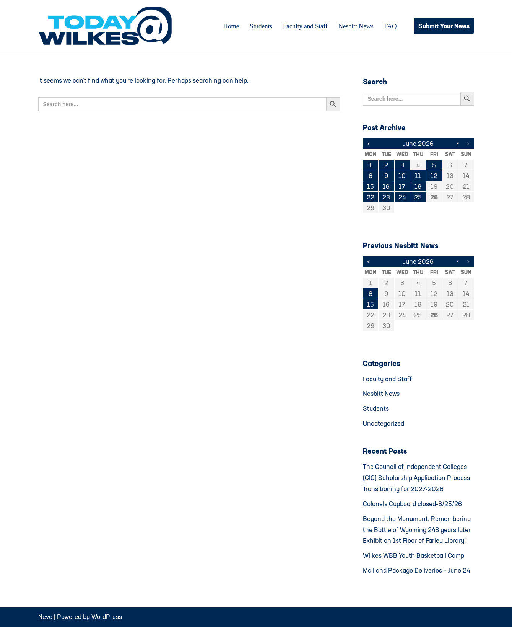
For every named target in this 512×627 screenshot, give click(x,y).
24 (402, 197)
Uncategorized (383, 423)
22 (370, 197)
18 (417, 186)
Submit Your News (444, 26)
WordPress (106, 616)
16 (386, 186)
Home (231, 26)
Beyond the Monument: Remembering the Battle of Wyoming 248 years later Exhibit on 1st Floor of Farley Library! (417, 529)
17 (402, 186)
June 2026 (418, 143)
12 (434, 175)
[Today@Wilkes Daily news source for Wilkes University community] (107, 26)
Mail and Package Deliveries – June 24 (416, 570)
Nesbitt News (356, 26)
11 (418, 175)
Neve (45, 616)
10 (402, 175)
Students (261, 26)
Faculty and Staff (305, 26)
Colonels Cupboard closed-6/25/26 (412, 504)
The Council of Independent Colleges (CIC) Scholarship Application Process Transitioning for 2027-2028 (416, 477)
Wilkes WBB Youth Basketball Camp (413, 555)
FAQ (390, 26)
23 (386, 197)
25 (418, 197)
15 (370, 186)
